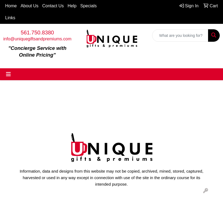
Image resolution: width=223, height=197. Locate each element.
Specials (88, 6)
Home (11, 6)
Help (72, 6)
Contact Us (53, 6)
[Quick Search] (180, 35)
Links (10, 17)
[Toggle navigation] (8, 74)
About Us (30, 6)
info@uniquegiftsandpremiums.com (37, 39)
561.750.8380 (37, 32)
